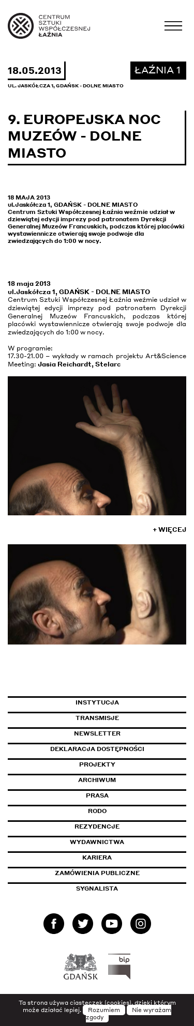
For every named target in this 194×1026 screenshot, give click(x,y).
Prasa (97, 795)
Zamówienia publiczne (120, 873)
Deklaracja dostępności (97, 749)
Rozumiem (104, 1010)
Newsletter (97, 733)
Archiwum (97, 780)
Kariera (97, 857)
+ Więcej (169, 529)
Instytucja (97, 702)
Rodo (97, 811)
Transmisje (131, 718)
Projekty (97, 764)
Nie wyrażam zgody (129, 1013)
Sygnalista (97, 888)
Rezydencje (97, 826)
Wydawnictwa (97, 842)
